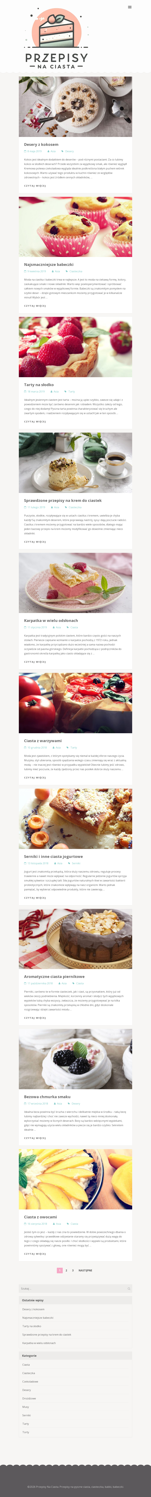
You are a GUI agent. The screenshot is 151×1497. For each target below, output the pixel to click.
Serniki (76, 863)
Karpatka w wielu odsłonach (51, 620)
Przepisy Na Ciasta (47, 1487)
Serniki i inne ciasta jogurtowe (53, 856)
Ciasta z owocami (40, 1216)
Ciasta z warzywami (43, 740)
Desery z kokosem (41, 144)
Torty (25, 1432)
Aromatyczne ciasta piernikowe (54, 976)
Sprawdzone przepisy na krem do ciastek (63, 500)
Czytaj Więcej (35, 185)
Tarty (71, 391)
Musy (25, 1407)
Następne (85, 1270)
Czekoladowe (30, 1381)
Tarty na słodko (39, 384)
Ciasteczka (76, 271)
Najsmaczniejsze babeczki (49, 264)
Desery (69, 151)
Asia (53, 151)
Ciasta (74, 627)
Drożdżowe (29, 1398)
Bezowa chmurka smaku (47, 1096)
